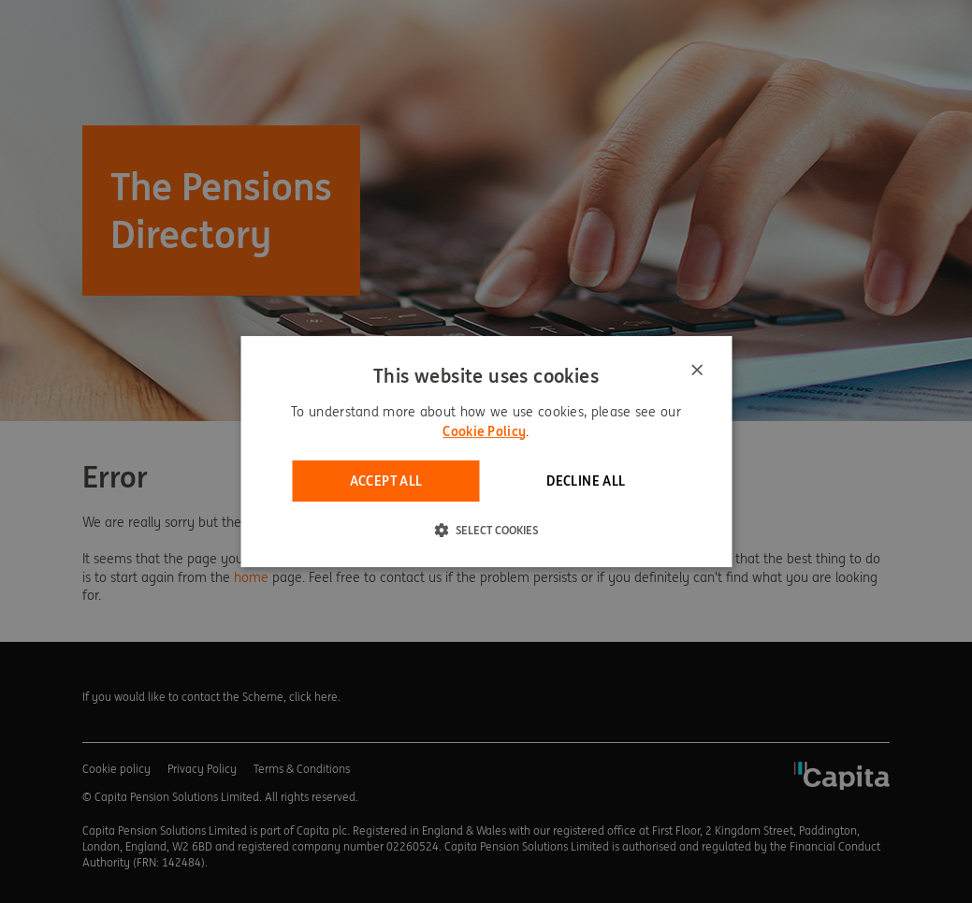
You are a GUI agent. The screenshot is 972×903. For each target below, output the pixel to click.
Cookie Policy (484, 431)
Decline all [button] (585, 481)
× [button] (696, 371)
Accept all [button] (386, 481)
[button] (486, 529)
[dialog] (486, 452)
